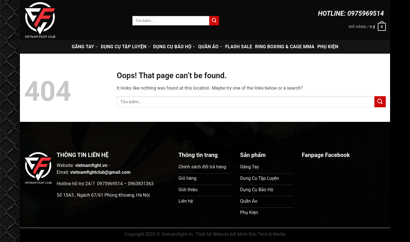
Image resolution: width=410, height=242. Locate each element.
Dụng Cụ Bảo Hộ (174, 47)
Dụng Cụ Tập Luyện (125, 47)
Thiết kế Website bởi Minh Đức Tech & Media (240, 234)
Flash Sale (238, 46)
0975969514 (365, 13)
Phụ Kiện (327, 46)
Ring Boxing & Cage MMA (285, 46)
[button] (367, 27)
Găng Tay (85, 47)
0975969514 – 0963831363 (125, 183)
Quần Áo (210, 47)
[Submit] (214, 21)
